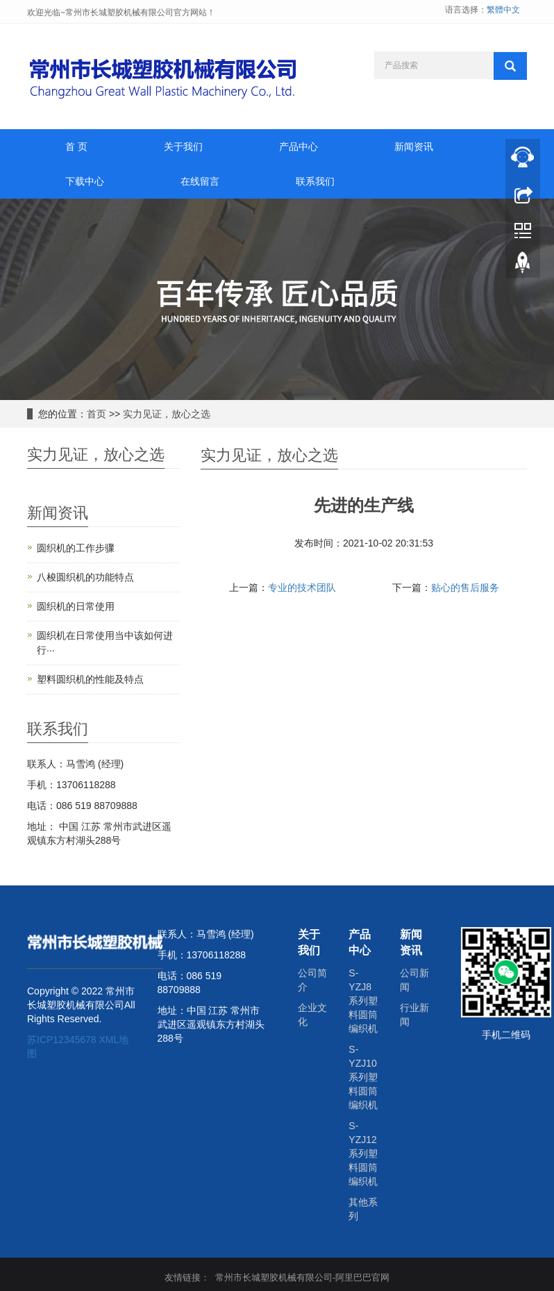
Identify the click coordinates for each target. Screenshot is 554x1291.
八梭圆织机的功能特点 (85, 577)
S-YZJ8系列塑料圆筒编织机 (363, 1000)
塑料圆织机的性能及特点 (90, 679)
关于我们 (183, 146)
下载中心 (84, 181)
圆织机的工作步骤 (76, 547)
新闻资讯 (413, 146)
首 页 (76, 146)
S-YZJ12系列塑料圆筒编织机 (363, 1153)
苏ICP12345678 (61, 1039)
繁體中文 (503, 10)
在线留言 (200, 181)
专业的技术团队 (302, 587)
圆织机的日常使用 (76, 606)
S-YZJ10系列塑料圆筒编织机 (363, 1077)
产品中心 (298, 146)
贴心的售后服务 (465, 587)
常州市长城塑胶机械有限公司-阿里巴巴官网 (302, 1277)
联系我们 (315, 181)
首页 (96, 413)
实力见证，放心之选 (166, 413)
